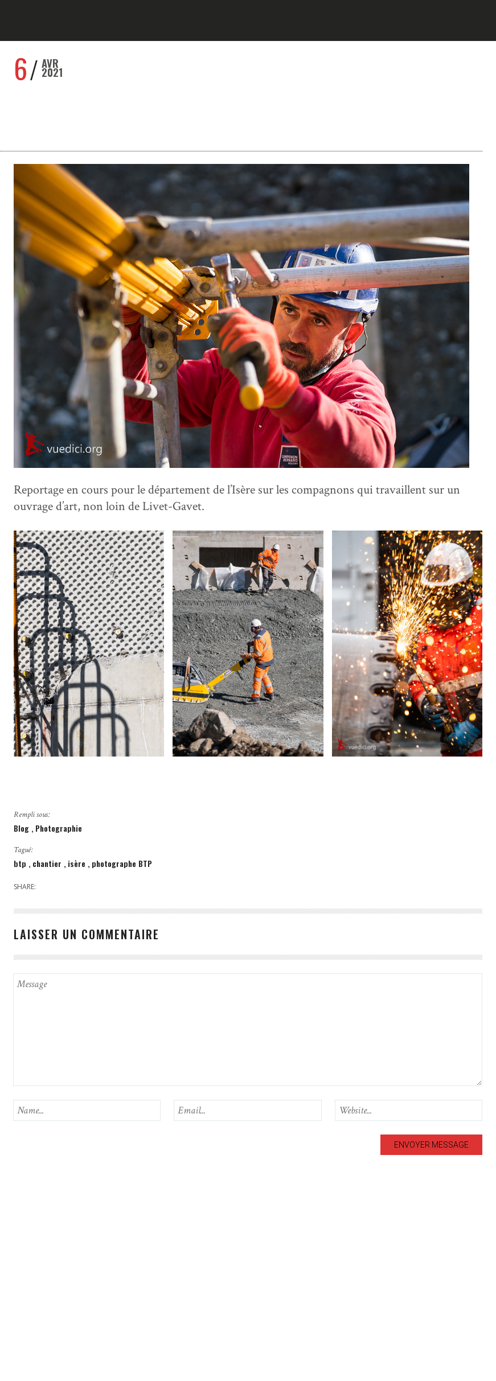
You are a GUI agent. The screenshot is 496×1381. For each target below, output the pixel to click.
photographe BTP (122, 863)
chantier (48, 863)
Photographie (58, 828)
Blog (22, 828)
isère (78, 863)
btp (21, 863)
